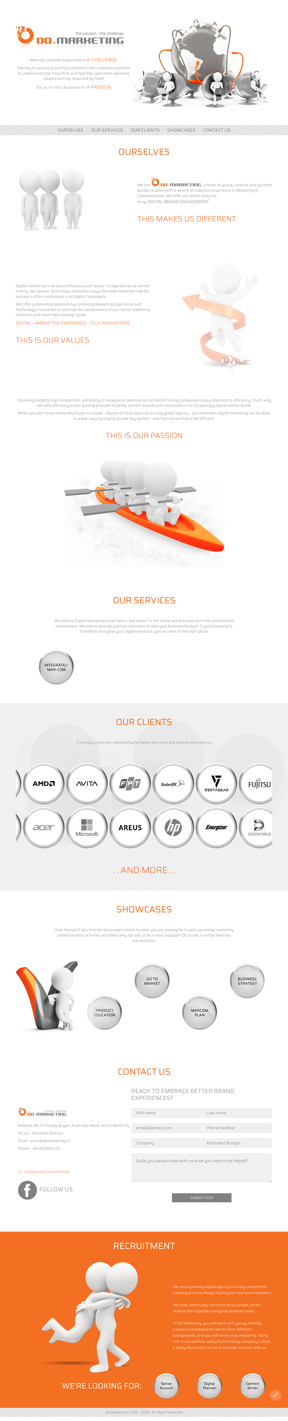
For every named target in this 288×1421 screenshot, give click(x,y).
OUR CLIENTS (145, 130)
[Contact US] (275, 1395)
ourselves (70, 130)
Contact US (217, 130)
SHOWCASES (181, 130)
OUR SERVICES (107, 130)
